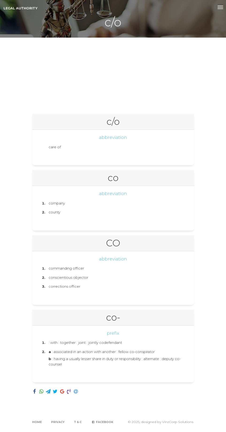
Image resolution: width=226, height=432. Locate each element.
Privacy (58, 422)
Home (37, 422)
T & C (78, 422)
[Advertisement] (113, 73)
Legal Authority (21, 8)
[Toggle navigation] (220, 7)
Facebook (102, 422)
